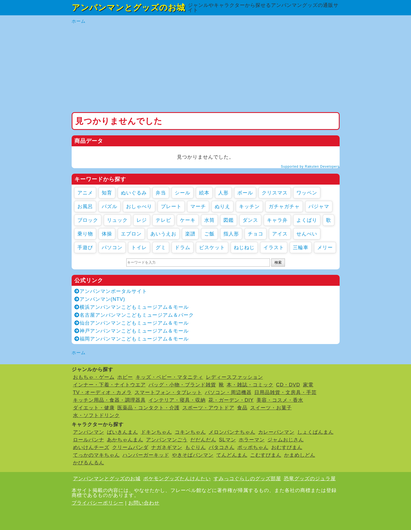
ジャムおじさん (285, 439)
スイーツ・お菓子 (271, 407)
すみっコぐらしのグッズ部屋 (247, 478)
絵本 (204, 193)
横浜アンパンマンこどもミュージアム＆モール (131, 307)
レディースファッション (234, 377)
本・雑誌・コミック (250, 385)
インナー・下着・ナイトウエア (109, 385)
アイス (280, 234)
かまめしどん (299, 455)
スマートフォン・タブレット (168, 392)
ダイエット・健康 (94, 407)
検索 (278, 262)
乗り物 (85, 234)
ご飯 (209, 234)
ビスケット (212, 247)
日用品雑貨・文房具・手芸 (285, 392)
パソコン (112, 247)
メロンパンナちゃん (232, 432)
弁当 (161, 193)
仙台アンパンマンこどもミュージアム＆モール (131, 323)
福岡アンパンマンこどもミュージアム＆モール (131, 339)
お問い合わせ (143, 503)
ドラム (182, 247)
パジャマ (318, 206)
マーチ (198, 206)
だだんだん (203, 439)
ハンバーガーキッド (146, 455)
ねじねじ (244, 247)
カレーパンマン (276, 432)
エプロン (131, 234)
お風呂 (85, 206)
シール (182, 193)
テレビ (163, 220)
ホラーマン (252, 439)
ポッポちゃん (253, 447)
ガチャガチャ (284, 206)
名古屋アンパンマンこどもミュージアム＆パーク (134, 315)
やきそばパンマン (193, 455)
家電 (308, 385)
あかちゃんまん (125, 439)
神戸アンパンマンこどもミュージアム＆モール (131, 331)
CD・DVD (288, 385)
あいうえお (163, 234)
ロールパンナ (88, 439)
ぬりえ (222, 206)
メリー (325, 247)
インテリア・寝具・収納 (177, 400)
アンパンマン (88, 432)
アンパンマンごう (167, 439)
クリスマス (275, 193)
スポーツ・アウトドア (208, 407)
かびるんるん (88, 462)
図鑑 (228, 220)
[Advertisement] (206, 68)
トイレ (139, 247)
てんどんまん (231, 455)
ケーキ (188, 220)
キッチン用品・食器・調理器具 (109, 400)
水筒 (209, 220)
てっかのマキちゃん (96, 455)
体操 (107, 234)
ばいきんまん (122, 432)
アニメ (85, 193)
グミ (161, 247)
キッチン (249, 206)
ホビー (125, 377)
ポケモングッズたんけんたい (177, 478)
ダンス (250, 220)
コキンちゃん (190, 432)
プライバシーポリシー (98, 503)
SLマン (227, 439)
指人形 (231, 234)
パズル (109, 206)
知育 (107, 193)
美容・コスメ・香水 (279, 400)
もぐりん (195, 447)
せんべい (306, 234)
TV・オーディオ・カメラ (102, 392)
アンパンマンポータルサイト (110, 291)
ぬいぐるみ (134, 193)
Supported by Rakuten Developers (310, 166)
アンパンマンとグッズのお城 (128, 7)
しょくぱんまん (315, 432)
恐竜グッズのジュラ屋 (310, 478)
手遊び (85, 247)
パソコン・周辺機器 (228, 392)
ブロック (87, 220)
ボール (245, 193)
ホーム (79, 21)
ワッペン (306, 193)
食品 (242, 407)
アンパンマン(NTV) (99, 299)
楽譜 (190, 234)
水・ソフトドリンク (96, 415)
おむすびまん (286, 447)
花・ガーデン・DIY (231, 400)
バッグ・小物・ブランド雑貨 (182, 385)
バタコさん (222, 447)
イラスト (273, 247)
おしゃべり (139, 206)
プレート (171, 206)
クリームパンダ (130, 447)
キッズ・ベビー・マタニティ (169, 377)
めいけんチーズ (91, 447)
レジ (141, 220)
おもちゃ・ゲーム (94, 377)
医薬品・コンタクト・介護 (148, 407)
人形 (223, 193)
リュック (117, 220)
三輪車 (300, 247)
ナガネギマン (166, 447)
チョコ (255, 234)
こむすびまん (265, 455)
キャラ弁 (277, 220)
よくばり (306, 220)
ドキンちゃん (156, 432)
